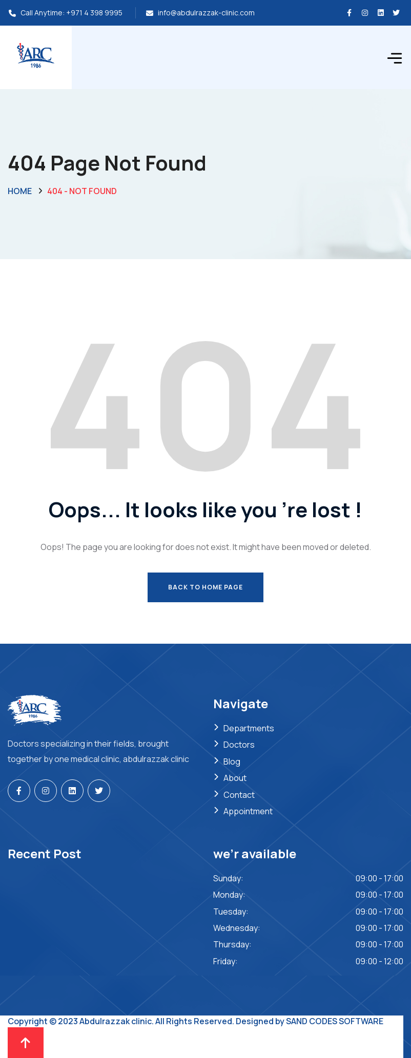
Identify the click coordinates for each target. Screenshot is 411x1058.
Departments (248, 728)
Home (20, 191)
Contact (239, 794)
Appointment (248, 811)
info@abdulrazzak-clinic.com (206, 12)
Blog (231, 761)
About (234, 778)
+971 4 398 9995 (94, 12)
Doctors (239, 744)
